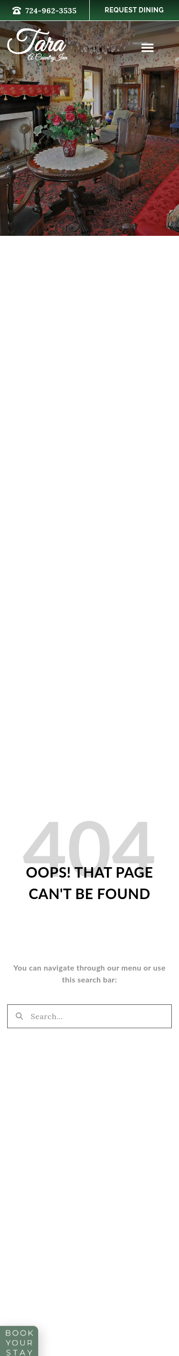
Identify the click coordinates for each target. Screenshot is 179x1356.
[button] (147, 47)
